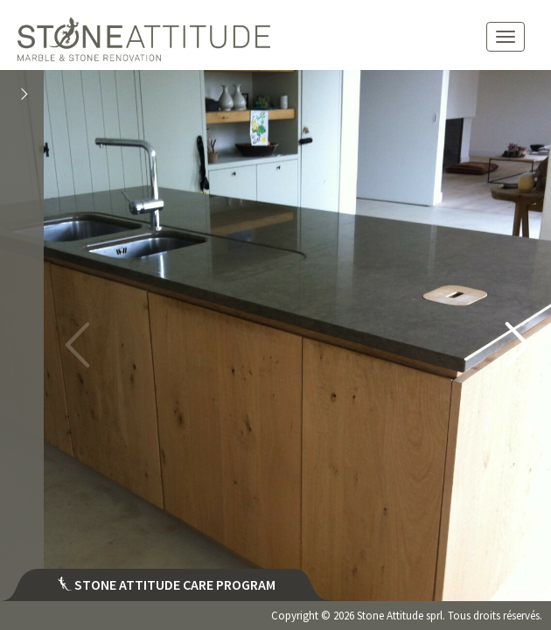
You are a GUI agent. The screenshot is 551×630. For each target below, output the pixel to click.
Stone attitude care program (167, 584)
